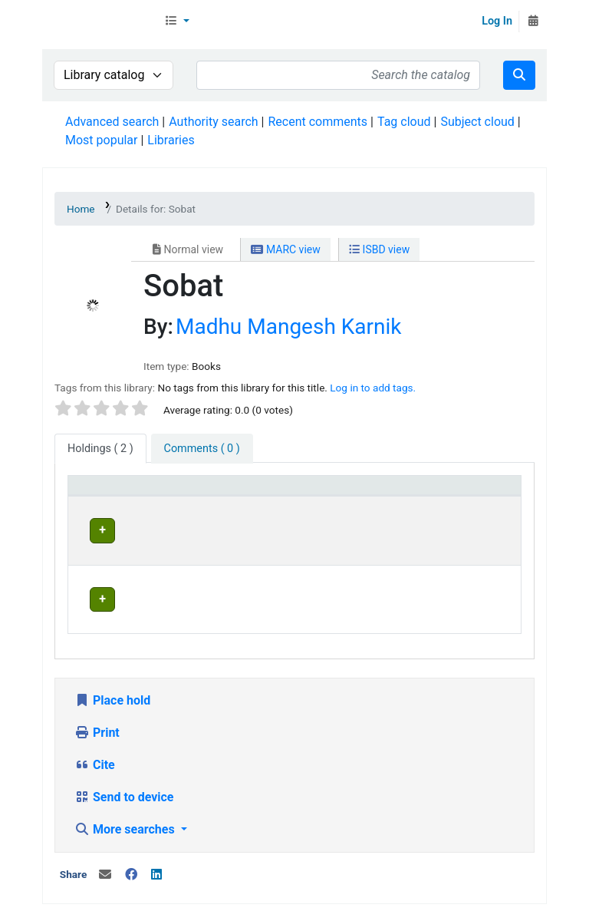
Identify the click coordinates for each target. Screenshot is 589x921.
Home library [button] (301, 492)
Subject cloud (477, 121)
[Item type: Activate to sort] (109, 493)
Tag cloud (404, 121)
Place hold (112, 656)
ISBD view (379, 249)
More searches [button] (126, 785)
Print (97, 689)
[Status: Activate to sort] (400, 493)
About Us (90, 887)
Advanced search (112, 121)
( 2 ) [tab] (100, 448)
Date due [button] (471, 492)
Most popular (101, 140)
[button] (177, 21)
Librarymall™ (100, 21)
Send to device (124, 753)
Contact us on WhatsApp (291, 905)
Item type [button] (100, 492)
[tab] (202, 449)
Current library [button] (196, 492)
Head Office (195, 528)
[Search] (519, 75)
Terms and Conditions (350, 887)
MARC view (285, 249)
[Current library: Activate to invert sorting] (204, 493)
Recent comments (317, 121)
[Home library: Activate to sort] (309, 493)
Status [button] (386, 492)
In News (257, 887)
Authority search (213, 121)
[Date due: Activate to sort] (481, 493)
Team (210, 887)
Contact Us (155, 887)
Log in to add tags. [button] (373, 387)
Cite (94, 721)
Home (81, 209)
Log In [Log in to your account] (497, 21)
